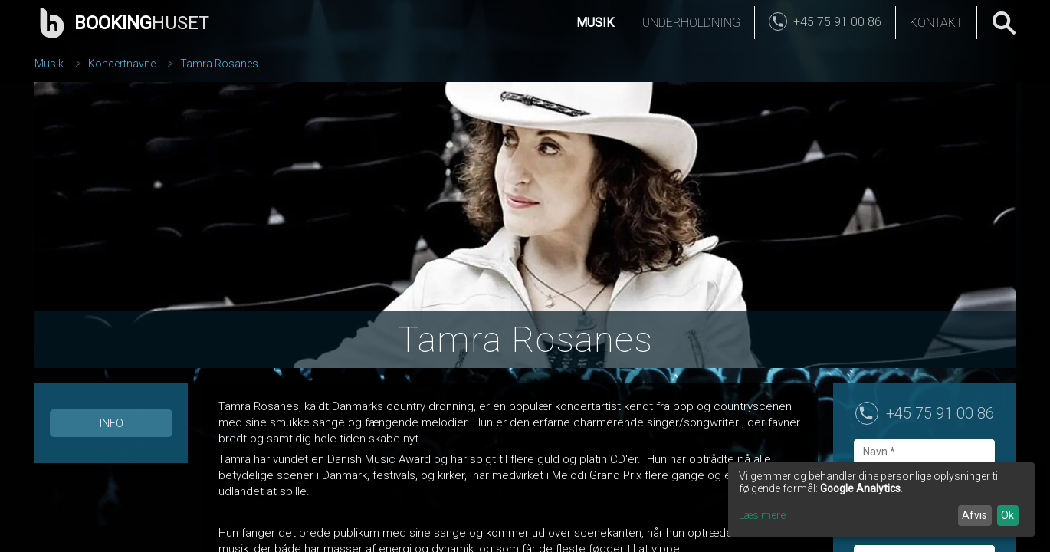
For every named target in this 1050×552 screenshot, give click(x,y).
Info (111, 423)
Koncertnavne (122, 64)
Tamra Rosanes (219, 64)
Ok (1007, 515)
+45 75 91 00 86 (940, 413)
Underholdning (691, 22)
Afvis (974, 515)
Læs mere (762, 515)
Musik (595, 22)
